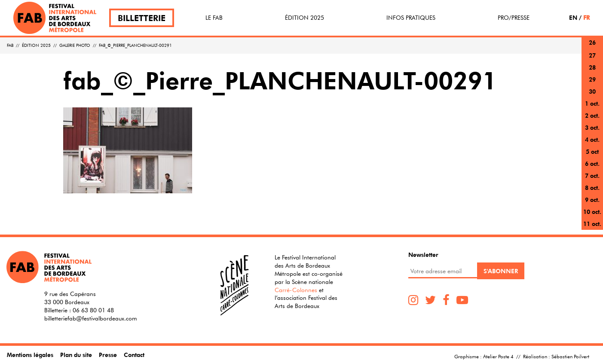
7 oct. (592, 175)
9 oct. (592, 199)
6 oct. (592, 163)
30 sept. (592, 96)
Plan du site (76, 355)
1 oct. (592, 103)
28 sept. (592, 72)
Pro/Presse (514, 17)
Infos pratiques (410, 17)
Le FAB (214, 17)
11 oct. (592, 224)
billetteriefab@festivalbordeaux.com (90, 318)
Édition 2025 (304, 17)
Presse (108, 355)
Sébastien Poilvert (570, 356)
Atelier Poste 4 (498, 356)
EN (573, 17)
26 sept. (592, 47)
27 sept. (592, 60)
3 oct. (592, 127)
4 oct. (592, 139)
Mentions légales (30, 355)
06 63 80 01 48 (93, 310)
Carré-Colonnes (296, 290)
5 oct (592, 151)
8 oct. (592, 187)
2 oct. (592, 115)
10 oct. (592, 211)
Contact (134, 355)
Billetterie (141, 17)
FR (586, 17)
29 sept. (592, 84)
